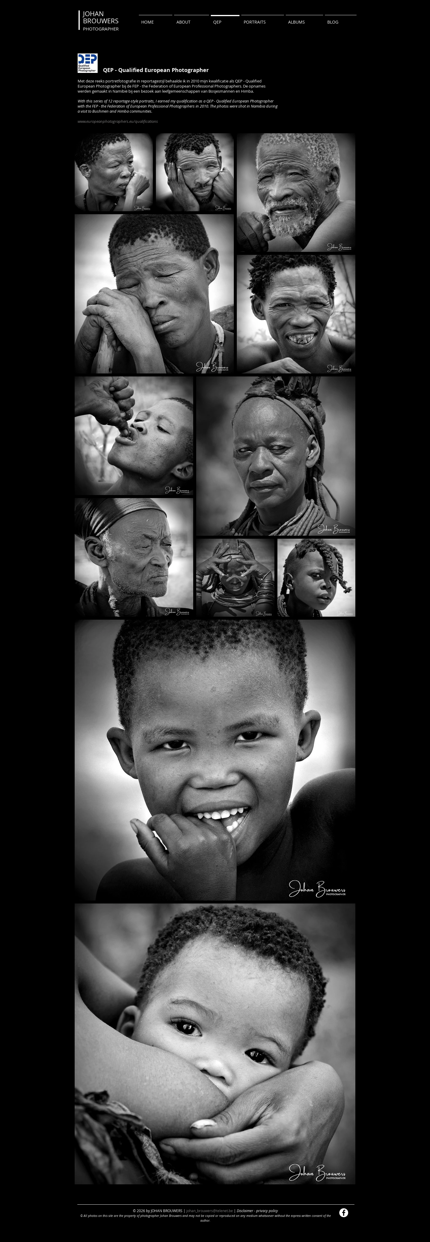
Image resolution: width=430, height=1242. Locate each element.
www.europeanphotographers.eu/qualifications (118, 121)
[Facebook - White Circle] (343, 1212)
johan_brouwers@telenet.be (209, 1210)
